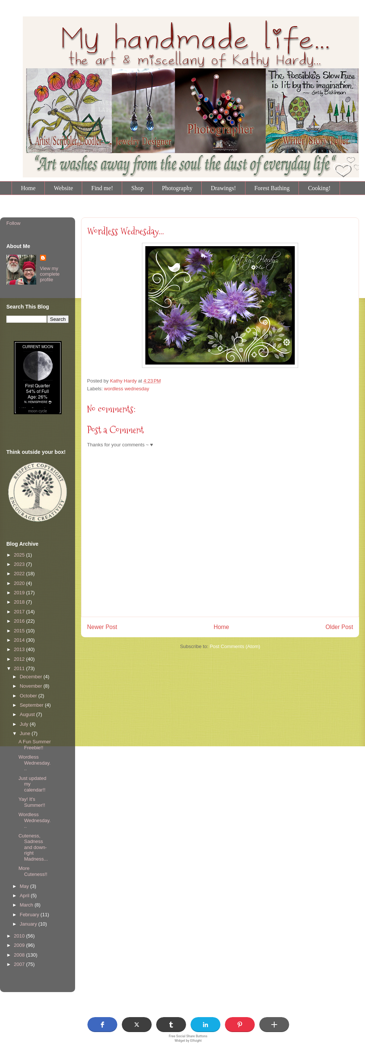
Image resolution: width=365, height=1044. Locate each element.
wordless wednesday (126, 388)
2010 (20, 936)
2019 (20, 592)
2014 (20, 640)
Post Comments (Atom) (235, 646)
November (32, 686)
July (25, 724)
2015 (20, 630)
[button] (102, 1024)
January (29, 924)
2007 (20, 964)
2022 (20, 573)
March (27, 905)
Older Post (339, 627)
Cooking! (319, 188)
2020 (20, 583)
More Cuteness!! (32, 871)
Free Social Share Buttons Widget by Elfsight (188, 1038)
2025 (20, 555)
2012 (20, 659)
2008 (20, 955)
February (30, 914)
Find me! (102, 188)
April (25, 895)
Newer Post (102, 627)
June (26, 733)
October (29, 695)
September (32, 705)
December (32, 676)
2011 (20, 668)
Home (28, 188)
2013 (20, 649)
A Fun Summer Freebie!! (34, 744)
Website (63, 188)
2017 (20, 611)
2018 (20, 602)
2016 (20, 621)
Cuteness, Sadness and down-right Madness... (33, 847)
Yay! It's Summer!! (31, 802)
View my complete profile (50, 274)
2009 (20, 945)
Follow (13, 223)
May (25, 886)
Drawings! (223, 188)
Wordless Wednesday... (125, 231)
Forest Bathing (272, 188)
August (28, 714)
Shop (137, 188)
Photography (177, 188)
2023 (20, 564)
